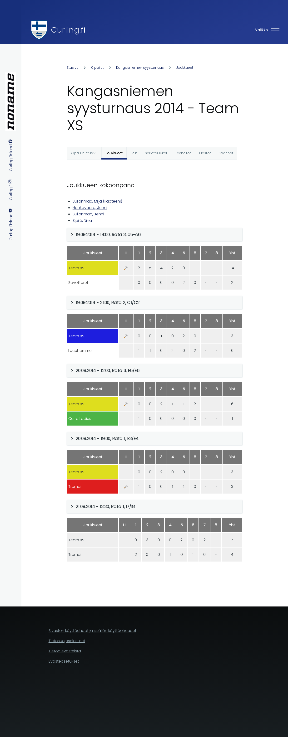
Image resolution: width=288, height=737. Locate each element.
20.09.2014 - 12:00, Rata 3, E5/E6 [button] (107, 370)
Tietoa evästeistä (65, 651)
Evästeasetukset (64, 661)
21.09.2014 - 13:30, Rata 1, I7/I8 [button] (105, 506)
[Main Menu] (266, 30)
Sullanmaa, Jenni (88, 214)
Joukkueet (184, 67)
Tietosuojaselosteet (67, 641)
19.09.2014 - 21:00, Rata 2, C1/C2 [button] (107, 302)
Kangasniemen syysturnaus (140, 67)
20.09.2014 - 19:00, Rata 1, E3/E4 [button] (107, 438)
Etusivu (73, 67)
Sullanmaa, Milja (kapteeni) (97, 201)
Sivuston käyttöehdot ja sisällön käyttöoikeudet (92, 630)
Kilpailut (97, 67)
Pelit (133, 153)
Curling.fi (68, 29)
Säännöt (226, 153)
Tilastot (205, 153)
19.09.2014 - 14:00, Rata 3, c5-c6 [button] (108, 235)
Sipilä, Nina (82, 220)
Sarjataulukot (156, 153)
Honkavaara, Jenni (90, 207)
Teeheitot (183, 153)
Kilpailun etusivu (84, 153)
